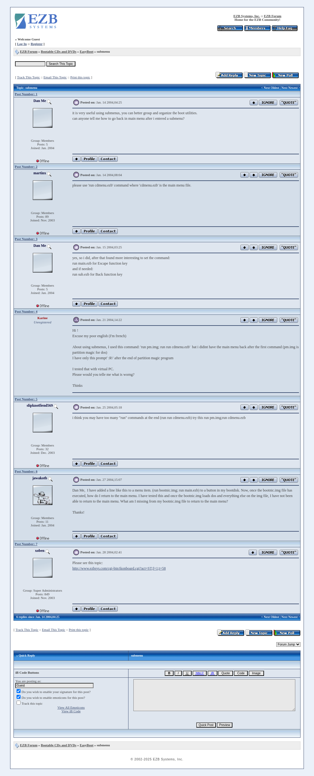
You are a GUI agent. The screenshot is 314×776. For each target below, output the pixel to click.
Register (37, 44)
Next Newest (289, 87)
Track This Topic (28, 77)
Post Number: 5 (26, 399)
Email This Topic (55, 77)
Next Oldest (271, 87)
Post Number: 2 (26, 166)
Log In (22, 44)
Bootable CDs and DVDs (58, 51)
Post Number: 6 (26, 471)
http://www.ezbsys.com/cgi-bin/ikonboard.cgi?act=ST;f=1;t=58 (119, 568)
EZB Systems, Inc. (246, 16)
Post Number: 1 (26, 94)
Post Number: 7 (26, 544)
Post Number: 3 (26, 239)
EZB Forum (272, 16)
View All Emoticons (71, 707)
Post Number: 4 (26, 311)
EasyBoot (87, 51)
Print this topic (80, 77)
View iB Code (71, 711)
